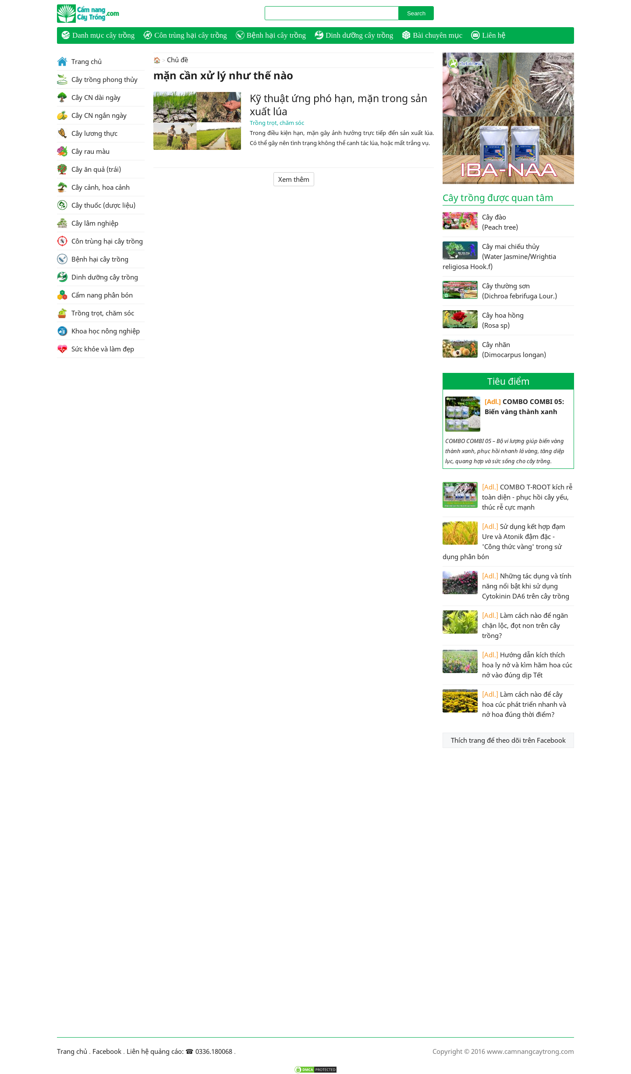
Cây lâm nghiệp (87, 223)
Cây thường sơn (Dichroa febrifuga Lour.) (500, 290)
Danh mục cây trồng (98, 35)
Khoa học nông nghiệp (98, 331)
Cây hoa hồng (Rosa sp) (483, 320)
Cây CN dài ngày (89, 97)
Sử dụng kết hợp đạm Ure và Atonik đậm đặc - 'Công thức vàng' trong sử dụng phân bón (504, 541)
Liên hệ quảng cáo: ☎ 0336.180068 (179, 1051)
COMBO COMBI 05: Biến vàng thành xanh (504, 414)
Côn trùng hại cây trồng (185, 35)
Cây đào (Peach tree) (480, 221)
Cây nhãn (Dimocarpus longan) (494, 349)
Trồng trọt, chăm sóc (277, 122)
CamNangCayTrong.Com (105, 13)
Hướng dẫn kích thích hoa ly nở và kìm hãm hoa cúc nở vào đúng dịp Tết (507, 664)
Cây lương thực (87, 133)
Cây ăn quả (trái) (89, 169)
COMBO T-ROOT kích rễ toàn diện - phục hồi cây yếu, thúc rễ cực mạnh (507, 496)
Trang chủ (79, 61)
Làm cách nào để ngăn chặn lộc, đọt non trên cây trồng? (505, 625)
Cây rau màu (83, 151)
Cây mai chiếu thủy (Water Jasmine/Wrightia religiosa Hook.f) (499, 256)
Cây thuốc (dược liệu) (96, 205)
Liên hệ (488, 35)
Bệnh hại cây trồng (271, 35)
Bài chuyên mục (432, 35)
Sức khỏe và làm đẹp (95, 349)
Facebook (106, 1051)
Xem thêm (293, 178)
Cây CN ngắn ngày (92, 115)
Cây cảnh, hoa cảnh (93, 187)
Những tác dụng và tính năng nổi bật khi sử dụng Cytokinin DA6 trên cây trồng (507, 585)
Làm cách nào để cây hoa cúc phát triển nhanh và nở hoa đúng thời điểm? (504, 704)
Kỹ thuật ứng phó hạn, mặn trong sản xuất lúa (338, 104)
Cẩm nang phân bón (95, 295)
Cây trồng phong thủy (97, 79)
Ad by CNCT (560, 57)
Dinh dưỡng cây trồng (354, 35)
